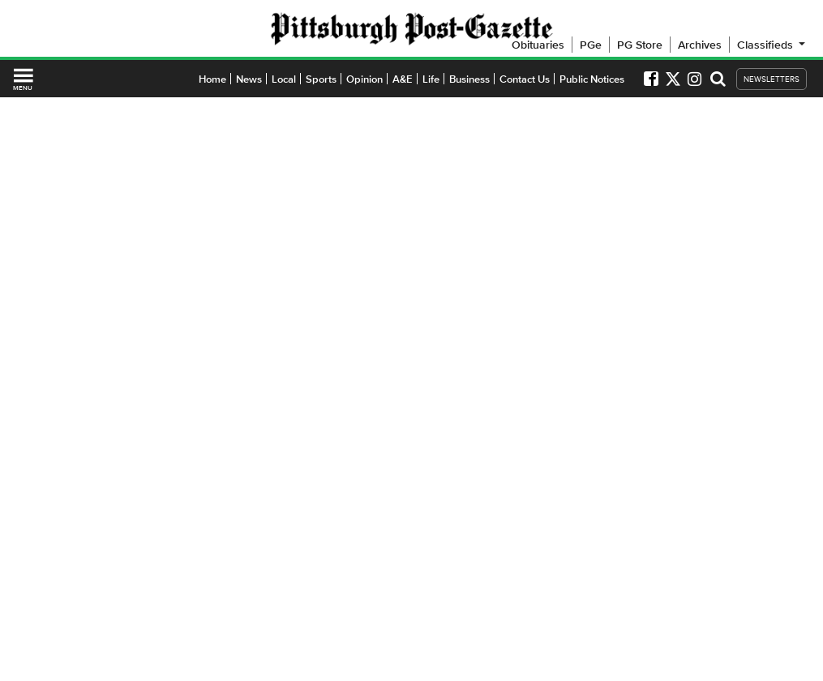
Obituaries (538, 44)
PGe (591, 44)
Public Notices (591, 79)
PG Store (639, 44)
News (249, 79)
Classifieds (772, 44)
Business (469, 79)
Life (430, 79)
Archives (700, 44)
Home (212, 79)
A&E (402, 79)
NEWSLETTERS (771, 79)
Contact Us (524, 79)
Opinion (364, 79)
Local (284, 79)
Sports (321, 79)
